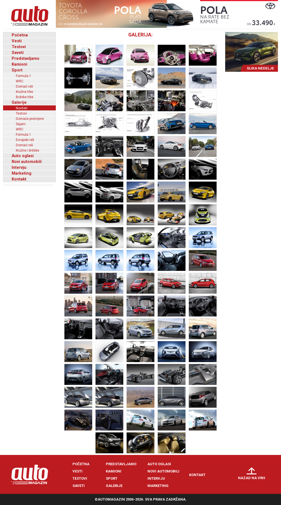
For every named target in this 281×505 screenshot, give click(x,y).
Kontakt (19, 179)
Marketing (21, 173)
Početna (20, 35)
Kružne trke (24, 92)
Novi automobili (27, 161)
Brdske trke (24, 97)
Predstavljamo (25, 58)
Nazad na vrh (251, 478)
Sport (17, 70)
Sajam (21, 124)
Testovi (19, 46)
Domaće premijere (30, 119)
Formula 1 (23, 76)
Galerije (19, 102)
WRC (19, 81)
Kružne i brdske (27, 150)
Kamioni (19, 64)
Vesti (17, 40)
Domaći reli (24, 86)
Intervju (19, 167)
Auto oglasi (23, 155)
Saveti (18, 52)
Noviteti (21, 108)
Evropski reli (25, 140)
